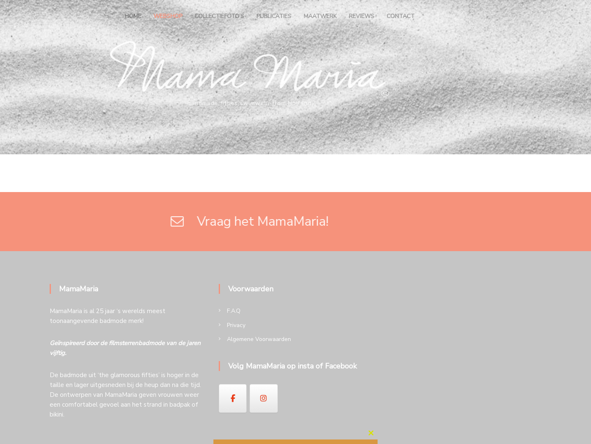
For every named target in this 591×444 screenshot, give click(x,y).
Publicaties (274, 16)
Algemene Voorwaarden (259, 339)
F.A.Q (234, 311)
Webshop (167, 16)
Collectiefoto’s (219, 16)
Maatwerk (320, 16)
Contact (401, 16)
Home (133, 16)
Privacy (236, 325)
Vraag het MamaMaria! (179, 221)
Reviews (361, 16)
